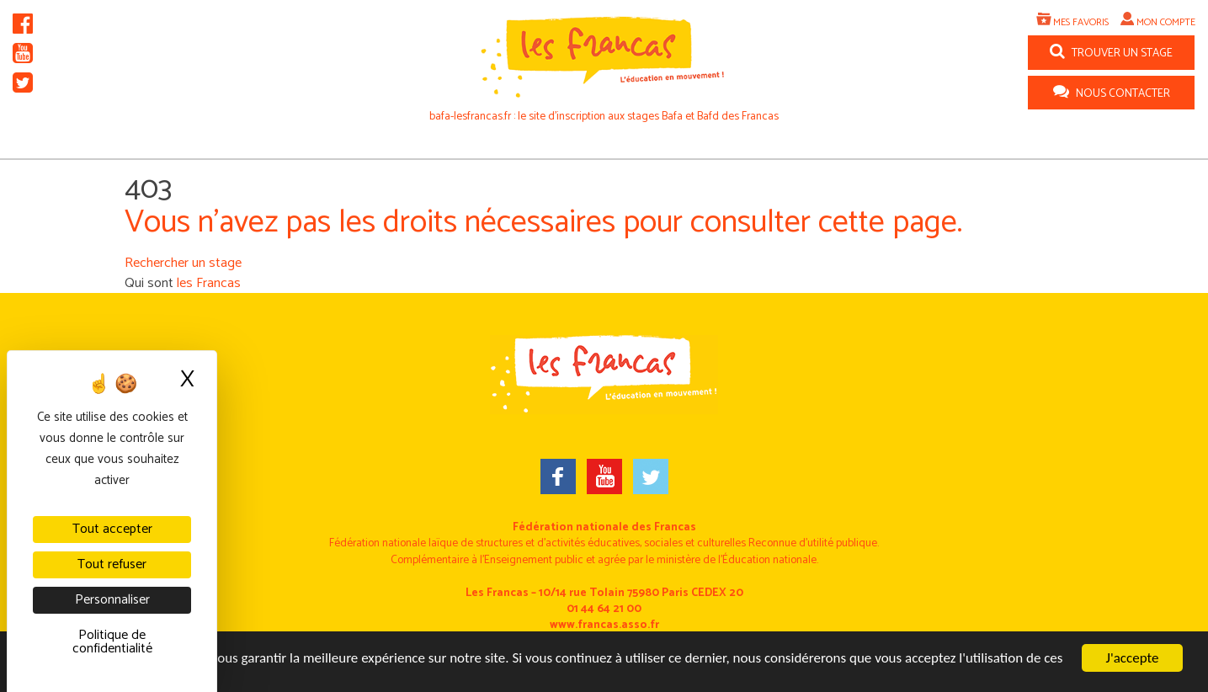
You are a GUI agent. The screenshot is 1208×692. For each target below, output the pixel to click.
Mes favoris (1081, 22)
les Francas (209, 283)
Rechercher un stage (183, 263)
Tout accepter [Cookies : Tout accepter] (112, 529)
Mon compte (1165, 22)
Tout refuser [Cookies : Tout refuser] (111, 564)
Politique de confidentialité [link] (112, 642)
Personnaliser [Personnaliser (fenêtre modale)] (112, 599)
